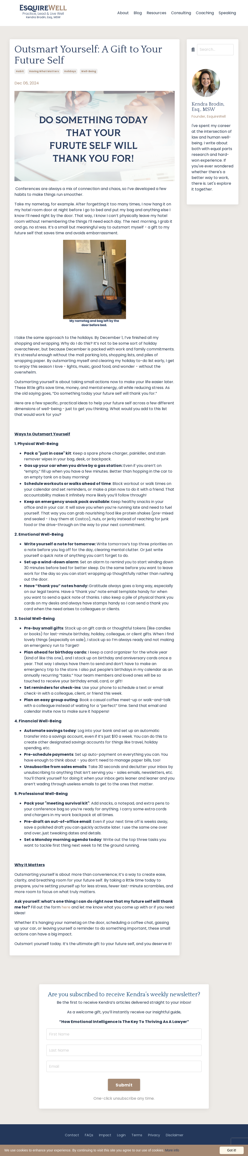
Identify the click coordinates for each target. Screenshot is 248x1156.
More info (172, 1150)
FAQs (89, 1135)
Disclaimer (174, 1135)
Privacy (154, 1135)
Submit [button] (124, 1085)
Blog (138, 13)
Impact (105, 1135)
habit (20, 71)
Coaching (205, 13)
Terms (136, 1135)
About (123, 13)
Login (121, 1135)
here (66, 907)
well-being (88, 71)
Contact (72, 1135)
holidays (70, 71)
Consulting (181, 13)
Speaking (227, 13)
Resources (156, 13)
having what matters (44, 71)
